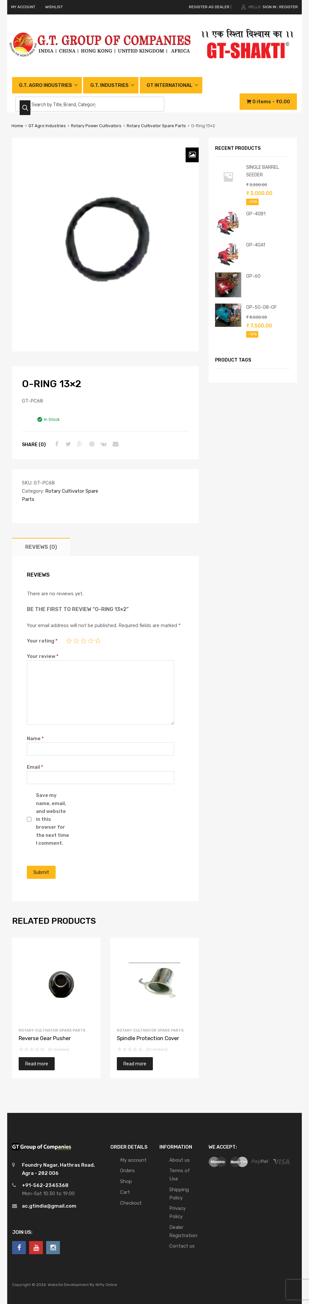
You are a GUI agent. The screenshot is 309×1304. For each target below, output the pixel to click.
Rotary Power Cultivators (96, 125)
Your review (43, 656)
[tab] (41, 547)
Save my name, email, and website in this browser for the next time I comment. (52, 819)
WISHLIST (54, 7)
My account (133, 1160)
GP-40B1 (255, 213)
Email (35, 767)
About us (179, 1160)
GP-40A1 (255, 244)
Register (288, 7)
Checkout (131, 1203)
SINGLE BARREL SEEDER (262, 171)
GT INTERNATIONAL (169, 85)
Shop (126, 1181)
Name (35, 738)
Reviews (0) (41, 547)
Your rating (42, 641)
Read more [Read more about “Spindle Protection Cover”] (134, 1063)
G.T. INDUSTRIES (109, 85)
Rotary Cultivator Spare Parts (156, 125)
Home (17, 125)
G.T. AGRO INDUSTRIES (45, 85)
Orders (127, 1171)
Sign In (269, 7)
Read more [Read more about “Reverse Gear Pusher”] (36, 1063)
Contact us (182, 1246)
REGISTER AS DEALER (209, 7)
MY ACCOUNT (23, 7)
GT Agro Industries (47, 125)
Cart (125, 1192)
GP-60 (253, 276)
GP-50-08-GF (261, 307)
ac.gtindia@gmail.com (49, 1206)
